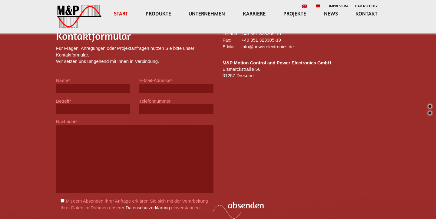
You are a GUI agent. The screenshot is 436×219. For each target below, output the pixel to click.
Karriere (254, 13)
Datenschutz (366, 6)
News (331, 13)
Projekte (294, 13)
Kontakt (366, 13)
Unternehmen (207, 13)
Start (121, 13)
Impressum (338, 6)
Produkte (158, 13)
